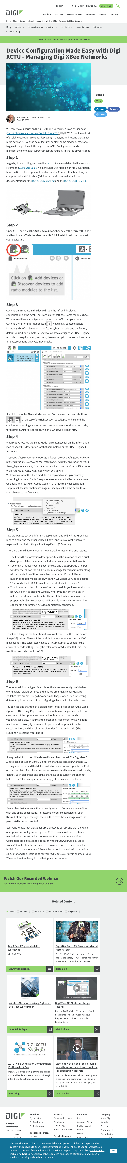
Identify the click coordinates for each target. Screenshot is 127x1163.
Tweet (102, 115)
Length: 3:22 (102, 1027)
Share (101, 110)
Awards (104, 1087)
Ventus (33, 1135)
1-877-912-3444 (13, 1095)
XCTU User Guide (43, 169)
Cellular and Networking (59, 1089)
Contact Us (106, 5)
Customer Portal (61, 1105)
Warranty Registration (59, 1130)
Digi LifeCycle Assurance (36, 1107)
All (12, 921)
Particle (33, 1127)
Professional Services (63, 1094)
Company (115, 14)
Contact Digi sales (14, 1103)
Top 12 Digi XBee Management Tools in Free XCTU (35, 135)
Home (8, 21)
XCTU (51, 165)
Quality (104, 1127)
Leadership (106, 1107)
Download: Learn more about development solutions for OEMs (63, 40)
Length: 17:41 (24, 1027)
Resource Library (85, 1106)
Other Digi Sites (108, 1119)
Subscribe (108, 27)
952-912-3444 (12, 1099)
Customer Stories (85, 1087)
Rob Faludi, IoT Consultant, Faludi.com (35, 118)
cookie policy (97, 1150)
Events (80, 1098)
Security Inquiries (14, 1107)
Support (103, 14)
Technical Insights (38, 27)
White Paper (61, 921)
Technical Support (62, 1101)
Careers (104, 1091)
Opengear (34, 1123)
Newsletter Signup (16, 1116)
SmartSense (35, 1131)
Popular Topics (74, 27)
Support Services (61, 1124)
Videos (42, 921)
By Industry (35, 1083)
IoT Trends (21, 27)
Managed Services (75, 14)
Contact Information (12, 1091)
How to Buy (91, 5)
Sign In (81, 5)
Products (60, 14)
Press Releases (108, 1123)
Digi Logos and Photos (84, 1093)
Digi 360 (33, 1102)
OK (113, 1150)
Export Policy (107, 1099)
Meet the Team (92, 27)
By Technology (37, 1091)
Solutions (48, 14)
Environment (107, 1095)
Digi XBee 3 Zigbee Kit (51, 182)
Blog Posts (80, 921)
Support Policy (60, 1120)
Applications (57, 27)
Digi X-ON (34, 1113)
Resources (91, 14)
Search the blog (13, 32)
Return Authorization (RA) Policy (63, 1111)
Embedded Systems (63, 1083)
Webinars (81, 1118)
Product (26, 921)
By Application (37, 1087)
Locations (105, 1111)
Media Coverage (108, 1115)
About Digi (105, 1083)
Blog (73, 5)
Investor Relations (109, 1103)
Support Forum (61, 1116)
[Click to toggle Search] (118, 6)
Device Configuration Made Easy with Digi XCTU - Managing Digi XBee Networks (53, 21)
